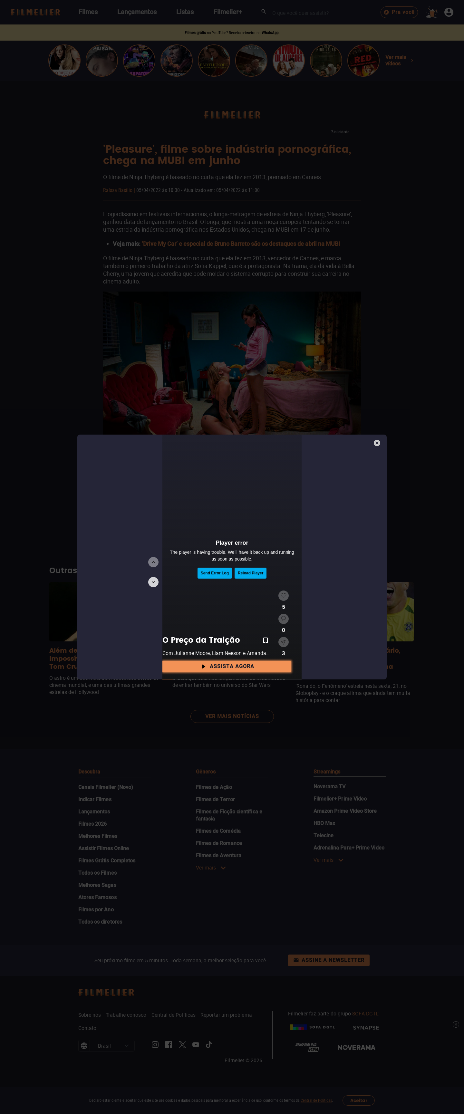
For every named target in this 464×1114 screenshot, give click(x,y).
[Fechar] (377, 443)
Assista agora (226, 666)
